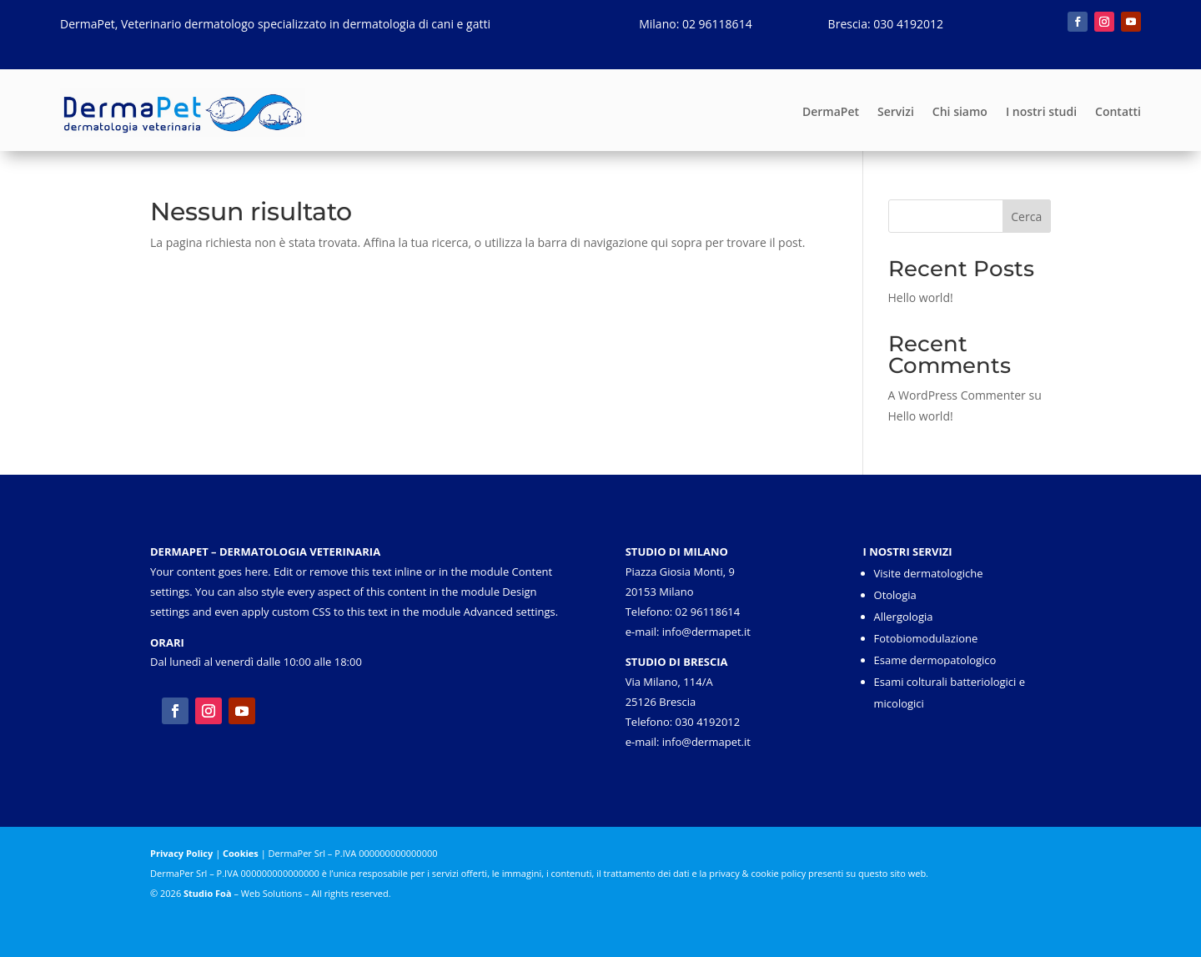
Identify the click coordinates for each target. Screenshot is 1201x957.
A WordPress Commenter (957, 395)
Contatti (1118, 111)
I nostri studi (1041, 111)
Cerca (1026, 216)
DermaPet (830, 111)
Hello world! (920, 297)
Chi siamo (959, 111)
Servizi (895, 111)
